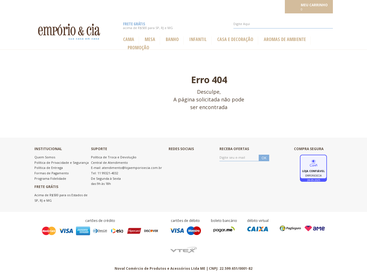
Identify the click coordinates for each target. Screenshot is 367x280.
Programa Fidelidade (50, 178)
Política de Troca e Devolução (113, 157)
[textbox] (283, 24)
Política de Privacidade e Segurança (61, 162)
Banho (172, 39)
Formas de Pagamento (51, 173)
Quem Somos (44, 157)
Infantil (198, 39)
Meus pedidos (242, 6)
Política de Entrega (48, 167)
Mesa (150, 39)
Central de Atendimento (109, 162)
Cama (128, 39)
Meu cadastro (270, 6)
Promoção (138, 48)
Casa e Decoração (235, 39)
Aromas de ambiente (285, 39)
